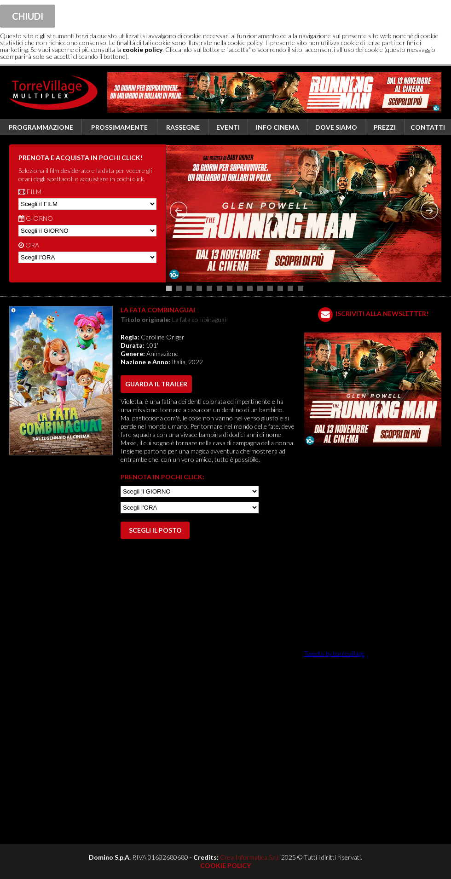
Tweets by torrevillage (334, 653)
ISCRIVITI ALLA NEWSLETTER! (381, 313)
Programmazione (41, 127)
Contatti (428, 127)
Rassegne (183, 127)
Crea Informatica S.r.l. (250, 857)
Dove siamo (336, 127)
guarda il (156, 384)
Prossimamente (119, 127)
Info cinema (277, 127)
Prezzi (385, 127)
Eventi (228, 127)
